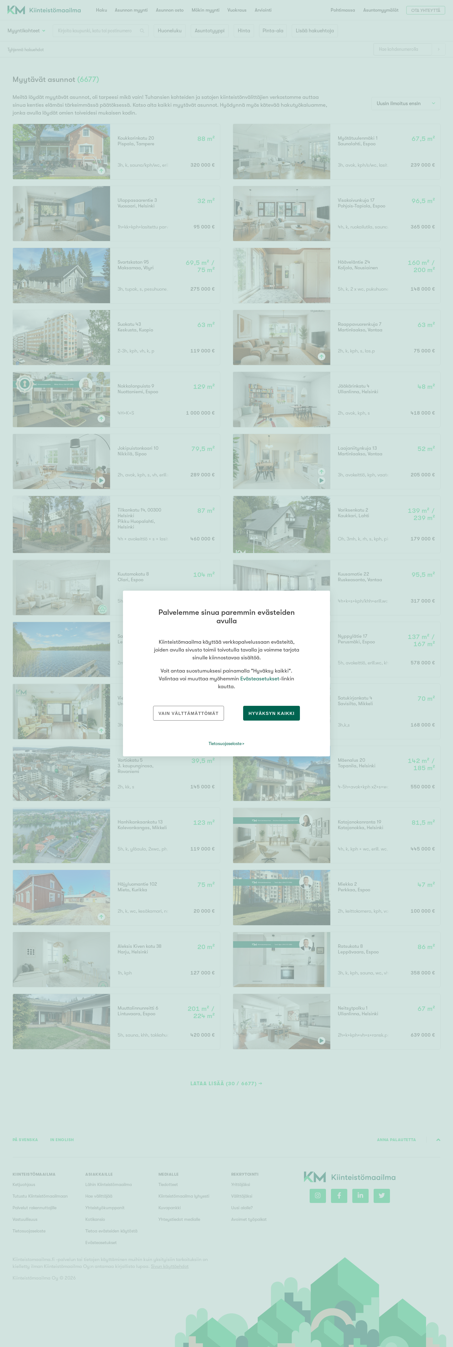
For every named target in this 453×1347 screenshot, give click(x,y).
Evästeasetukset (259, 679)
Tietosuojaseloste (225, 743)
